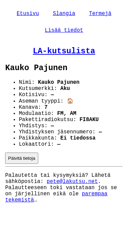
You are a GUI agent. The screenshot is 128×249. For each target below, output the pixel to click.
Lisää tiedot (64, 32)
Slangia (64, 14)
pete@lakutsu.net (72, 205)
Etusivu (28, 14)
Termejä (100, 14)
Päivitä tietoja (21, 179)
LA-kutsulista (64, 55)
